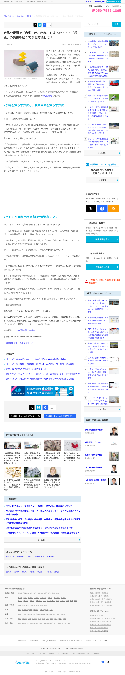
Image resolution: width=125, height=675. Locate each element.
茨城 (67, 601)
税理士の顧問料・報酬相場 (99, 593)
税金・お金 (57, 10)
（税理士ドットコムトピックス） (19, 343)
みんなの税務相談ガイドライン (81, 653)
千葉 (57, 601)
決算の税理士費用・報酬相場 (100, 596)
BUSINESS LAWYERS (74, 671)
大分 (55, 623)
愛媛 (60, 619)
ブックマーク (40, 25)
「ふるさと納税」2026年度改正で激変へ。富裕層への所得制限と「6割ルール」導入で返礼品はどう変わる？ (98, 113)
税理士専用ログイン (114, 2)
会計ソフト (10, 556)
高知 (64, 619)
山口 (47, 619)
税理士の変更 (39, 556)
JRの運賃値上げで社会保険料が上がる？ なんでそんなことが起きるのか (39, 528)
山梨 (19, 605)
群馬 (75, 601)
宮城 (39, 593)
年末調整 (50, 556)
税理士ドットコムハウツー (96, 641)
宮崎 (59, 623)
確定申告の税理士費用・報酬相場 (101, 605)
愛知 (19, 610)
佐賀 (36, 623)
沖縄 (69, 623)
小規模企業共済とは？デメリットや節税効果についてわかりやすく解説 (98, 320)
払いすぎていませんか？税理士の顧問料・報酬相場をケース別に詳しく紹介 (40, 378)
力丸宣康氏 (47, 95)
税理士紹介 (22, 641)
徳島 (51, 619)
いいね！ (44, 25)
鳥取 (39, 619)
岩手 (35, 593)
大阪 (19, 614)
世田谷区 (57, 598)
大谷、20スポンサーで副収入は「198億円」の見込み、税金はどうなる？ (39, 506)
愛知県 (8, 572)
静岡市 (36, 610)
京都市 (39, 614)
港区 (25, 598)
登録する (102, 180)
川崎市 (32, 601)
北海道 (20, 593)
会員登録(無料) (99, 2)
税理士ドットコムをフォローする (25, 416)
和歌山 (63, 614)
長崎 (41, 623)
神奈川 (20, 601)
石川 (37, 605)
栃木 (71, 601)
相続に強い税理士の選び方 (99, 628)
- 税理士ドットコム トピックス (39, 9)
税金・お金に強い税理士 (97, 420)
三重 (51, 610)
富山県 (24, 572)
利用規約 (51, 653)
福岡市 (24, 623)
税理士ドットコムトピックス (71, 641)
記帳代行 (20, 556)
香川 (55, 619)
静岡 (30, 610)
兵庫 (43, 614)
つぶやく (35, 25)
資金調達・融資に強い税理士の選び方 (103, 618)
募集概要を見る (103, 239)
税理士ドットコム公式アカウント (60, 416)
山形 (53, 593)
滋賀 (54, 614)
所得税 (29, 16)
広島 (29, 619)
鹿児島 (64, 623)
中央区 (50, 598)
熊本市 (50, 623)
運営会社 (96, 653)
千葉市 (62, 601)
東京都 (20, 598)
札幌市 (26, 593)
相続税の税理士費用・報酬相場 (100, 602)
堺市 (29, 614)
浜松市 (42, 610)
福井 (45, 605)
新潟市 (32, 605)
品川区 (63, 598)
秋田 (49, 593)
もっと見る (42, 540)
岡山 (19, 619)
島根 (43, 619)
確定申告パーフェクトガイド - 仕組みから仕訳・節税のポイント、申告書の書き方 (43, 374)
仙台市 (44, 593)
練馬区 (56, 572)
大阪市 (24, 614)
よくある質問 (41, 653)
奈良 (58, 614)
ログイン (86, 2)
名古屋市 (25, 610)
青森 (30, 593)
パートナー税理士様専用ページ (51, 648)
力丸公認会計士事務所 (25, 330)
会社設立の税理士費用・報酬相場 (101, 599)
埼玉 (44, 601)
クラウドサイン (62, 671)
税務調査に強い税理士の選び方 (100, 621)
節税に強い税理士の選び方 (99, 631)
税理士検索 (34, 641)
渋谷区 (36, 598)
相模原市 (39, 601)
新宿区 (30, 598)
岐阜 (46, 610)
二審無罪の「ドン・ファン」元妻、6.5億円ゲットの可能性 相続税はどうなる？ (42, 533)
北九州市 (31, 623)
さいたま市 (51, 601)
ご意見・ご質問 (30, 653)
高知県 (32, 572)
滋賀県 (16, 572)
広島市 (34, 619)
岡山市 (24, 619)
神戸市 (49, 614)
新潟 (27, 605)
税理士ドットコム (9, 16)
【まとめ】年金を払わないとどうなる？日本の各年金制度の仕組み (36, 359)
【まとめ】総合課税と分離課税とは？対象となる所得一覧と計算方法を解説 (40, 364)
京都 (33, 614)
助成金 (29, 556)
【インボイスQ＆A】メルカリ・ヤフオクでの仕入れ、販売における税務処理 (98, 401)
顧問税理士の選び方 (97, 615)
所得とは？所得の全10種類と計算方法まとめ (26, 369)
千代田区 (48, 572)
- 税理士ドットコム (17, 9)
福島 (57, 593)
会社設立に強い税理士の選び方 (100, 625)
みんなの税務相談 (49, 641)
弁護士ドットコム (50, 671)
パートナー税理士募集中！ (74, 648)
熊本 (45, 623)
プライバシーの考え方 (63, 653)
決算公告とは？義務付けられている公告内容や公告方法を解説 (98, 361)
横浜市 (39, 572)
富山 (41, 605)
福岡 (19, 623)
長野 (23, 605)
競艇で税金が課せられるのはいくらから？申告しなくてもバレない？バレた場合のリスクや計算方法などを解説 (98, 306)
